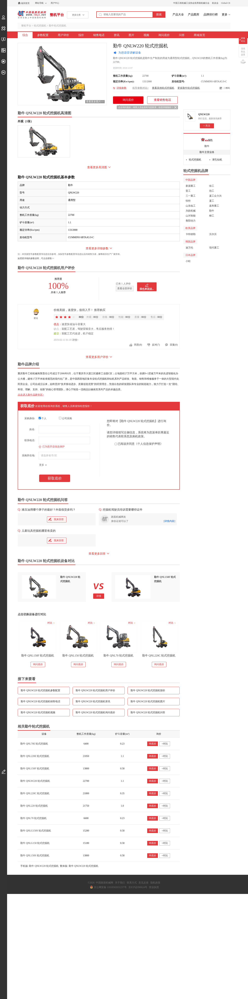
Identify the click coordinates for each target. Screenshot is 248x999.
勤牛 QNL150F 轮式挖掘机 (37, 655)
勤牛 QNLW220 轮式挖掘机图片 (148, 701)
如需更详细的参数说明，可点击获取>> (36, 258)
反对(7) (156, 344)
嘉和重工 (214, 205)
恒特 (188, 200)
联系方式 (132, 882)
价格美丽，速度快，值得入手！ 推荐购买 (79, 309)
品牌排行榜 (211, 14)
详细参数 (121, 88)
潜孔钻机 (217, 159)
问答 (182, 35)
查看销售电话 (162, 99)
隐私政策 (155, 882)
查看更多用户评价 (97, 356)
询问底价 (164, 35)
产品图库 (193, 14)
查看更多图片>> (95, 101)
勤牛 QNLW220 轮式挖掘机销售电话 (40, 701)
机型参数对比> (141, 88)
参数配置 (43, 35)
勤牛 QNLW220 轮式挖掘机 (35, 781)
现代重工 (214, 247)
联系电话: (29, 440)
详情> (75, 340)
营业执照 (154, 887)
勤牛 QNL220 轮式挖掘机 (34, 805)
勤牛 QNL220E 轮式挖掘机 (34, 756)
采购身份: (29, 418)
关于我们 (120, 882)
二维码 (226, 88)
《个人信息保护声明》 (149, 443)
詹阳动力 (191, 220)
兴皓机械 (191, 210)
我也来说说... (147, 289)
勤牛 (206, 146)
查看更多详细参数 (97, 248)
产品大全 (178, 14)
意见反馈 (143, 882)
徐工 (211, 186)
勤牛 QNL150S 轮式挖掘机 (34, 855)
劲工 (211, 191)
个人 (43, 418)
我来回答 (56, 519)
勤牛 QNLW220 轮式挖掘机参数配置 (40, 690)
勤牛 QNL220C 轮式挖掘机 (159, 655)
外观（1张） (25, 121)
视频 (146, 35)
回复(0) (174, 344)
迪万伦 (189, 247)
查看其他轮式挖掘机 (163, 88)
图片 (131, 35)
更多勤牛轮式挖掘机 (188, 88)
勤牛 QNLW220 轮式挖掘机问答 (148, 712)
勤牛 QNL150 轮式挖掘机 (78, 655)
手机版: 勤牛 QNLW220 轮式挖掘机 (39, 866)
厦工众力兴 (215, 196)
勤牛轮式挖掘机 (57, 25)
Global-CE (225, 3)
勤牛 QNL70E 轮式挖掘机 (34, 743)
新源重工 (191, 186)
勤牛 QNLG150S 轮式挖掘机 (35, 830)
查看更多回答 (97, 553)
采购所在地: (28, 455)
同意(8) (138, 344)
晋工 (188, 191)
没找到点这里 (243, 51)
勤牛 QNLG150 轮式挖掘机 (35, 843)
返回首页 (25, 3)
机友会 (215, 3)
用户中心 (55, 3)
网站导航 (39, 3)
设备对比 (243, 39)
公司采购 (65, 418)
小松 (188, 261)
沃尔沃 (213, 234)
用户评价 (63, 35)
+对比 (165, 743)
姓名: (32, 429)
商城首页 (199, 35)
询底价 (152, 743)
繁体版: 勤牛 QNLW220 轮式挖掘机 (79, 866)
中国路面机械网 (32, 14)
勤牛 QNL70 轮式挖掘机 (118, 655)
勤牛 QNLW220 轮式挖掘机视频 (38, 712)
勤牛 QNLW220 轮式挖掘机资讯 (93, 701)
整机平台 (57, 15)
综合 (25, 35)
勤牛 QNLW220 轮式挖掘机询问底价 (95, 712)
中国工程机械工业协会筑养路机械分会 (191, 3)
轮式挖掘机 (40, 25)
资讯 (116, 35)
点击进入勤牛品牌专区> (31, 394)
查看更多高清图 (97, 167)
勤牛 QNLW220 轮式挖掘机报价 (148, 690)
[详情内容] (169, 521)
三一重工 (191, 196)
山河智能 (191, 215)
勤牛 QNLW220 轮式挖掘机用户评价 (95, 690)
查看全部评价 (124, 288)
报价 (81, 35)
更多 (224, 14)
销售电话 (99, 35)
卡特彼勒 (191, 234)
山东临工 (191, 205)
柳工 (211, 215)
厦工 (211, 200)
